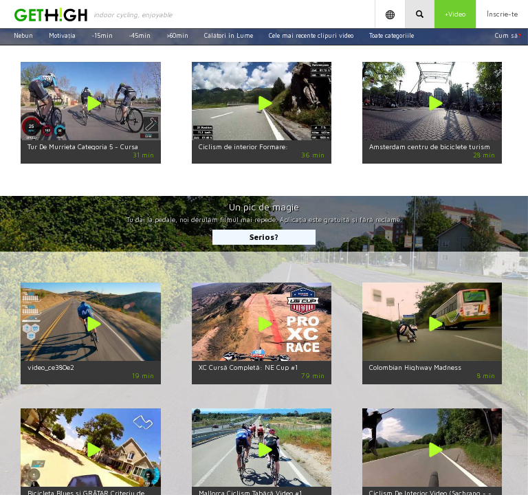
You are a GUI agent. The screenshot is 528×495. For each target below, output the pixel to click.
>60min (177, 35)
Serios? (264, 237)
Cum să (508, 35)
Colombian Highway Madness (415, 367)
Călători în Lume (228, 35)
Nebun (23, 35)
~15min (102, 35)
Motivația (62, 35)
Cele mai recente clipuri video (311, 35)
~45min (140, 35)
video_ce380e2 (51, 367)
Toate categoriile (391, 35)
